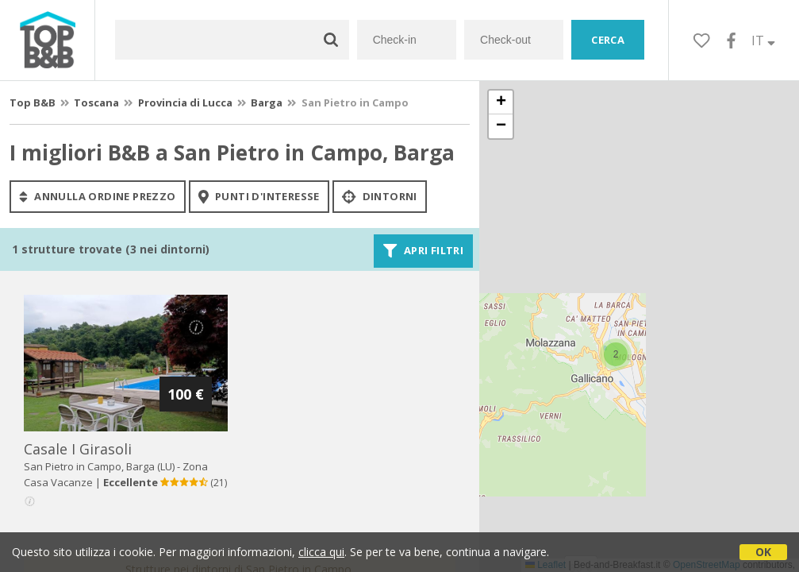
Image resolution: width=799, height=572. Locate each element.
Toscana (96, 102)
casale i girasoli (78, 448)
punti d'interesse (259, 196)
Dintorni (379, 196)
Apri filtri (423, 251)
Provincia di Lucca (185, 102)
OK (763, 551)
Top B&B (33, 102)
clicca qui (321, 551)
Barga (266, 102)
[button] (616, 354)
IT (763, 40)
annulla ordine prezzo (97, 196)
